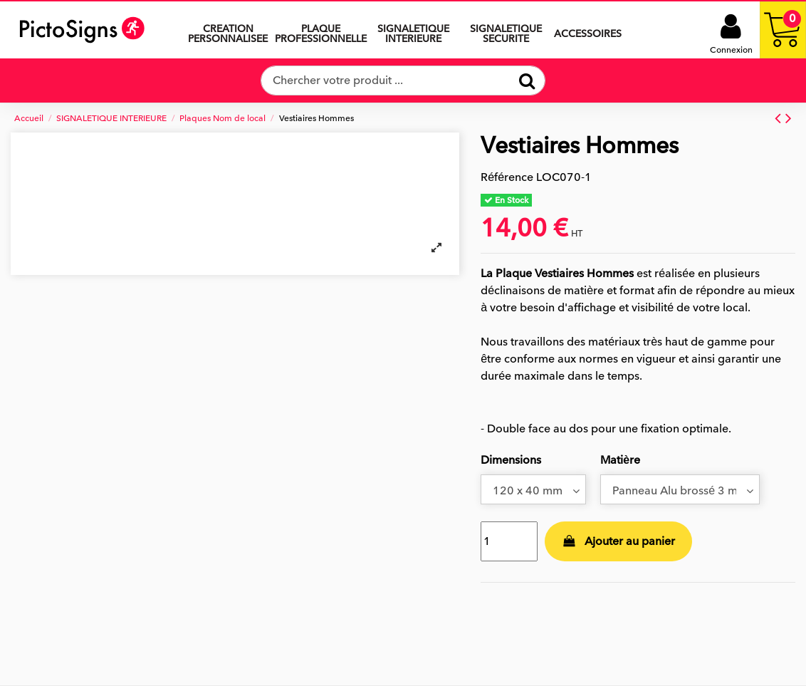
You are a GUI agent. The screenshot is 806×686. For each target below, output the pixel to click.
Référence (507, 177)
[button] (413, 29)
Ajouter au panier (619, 541)
